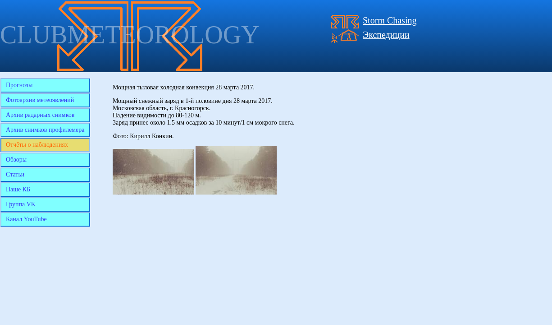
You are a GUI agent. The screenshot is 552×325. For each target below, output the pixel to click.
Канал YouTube (26, 219)
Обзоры (16, 159)
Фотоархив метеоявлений (40, 100)
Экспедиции (386, 35)
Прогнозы (19, 85)
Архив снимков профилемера (45, 129)
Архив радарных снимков (40, 114)
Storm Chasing (389, 20)
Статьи (15, 174)
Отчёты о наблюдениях (37, 144)
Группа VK (21, 204)
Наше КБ (18, 189)
